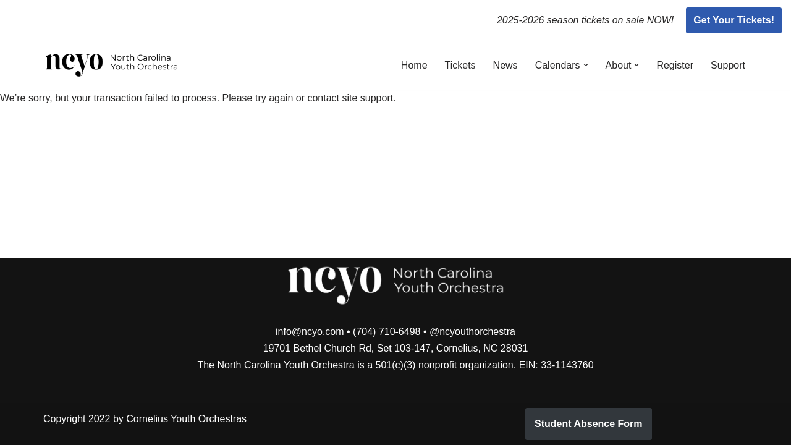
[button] (585, 64)
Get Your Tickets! (733, 20)
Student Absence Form (589, 423)
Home (414, 65)
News (505, 65)
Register (674, 65)
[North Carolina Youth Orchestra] (111, 65)
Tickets (460, 65)
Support (728, 65)
